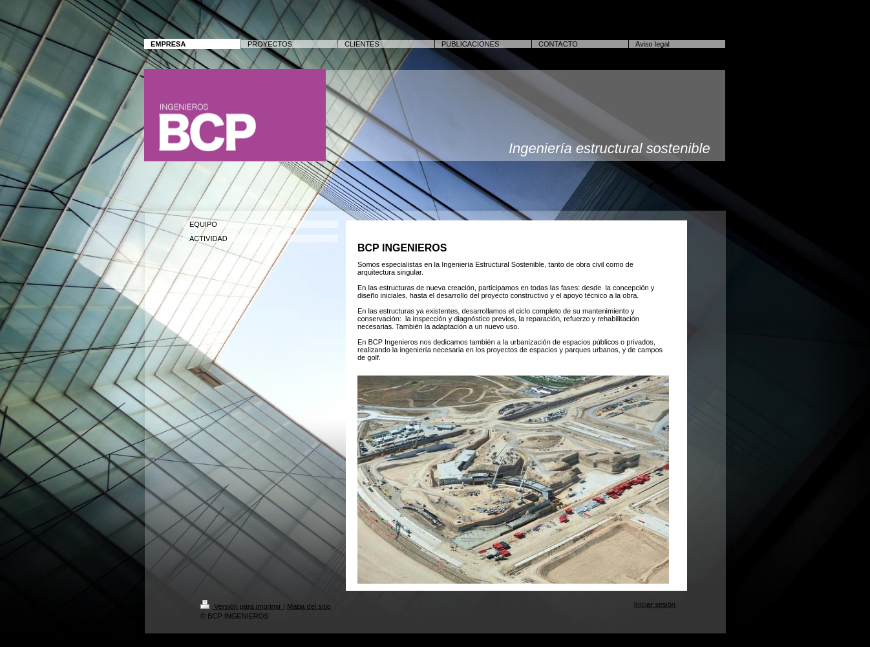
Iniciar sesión (654, 604)
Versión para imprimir (241, 606)
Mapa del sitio (309, 606)
